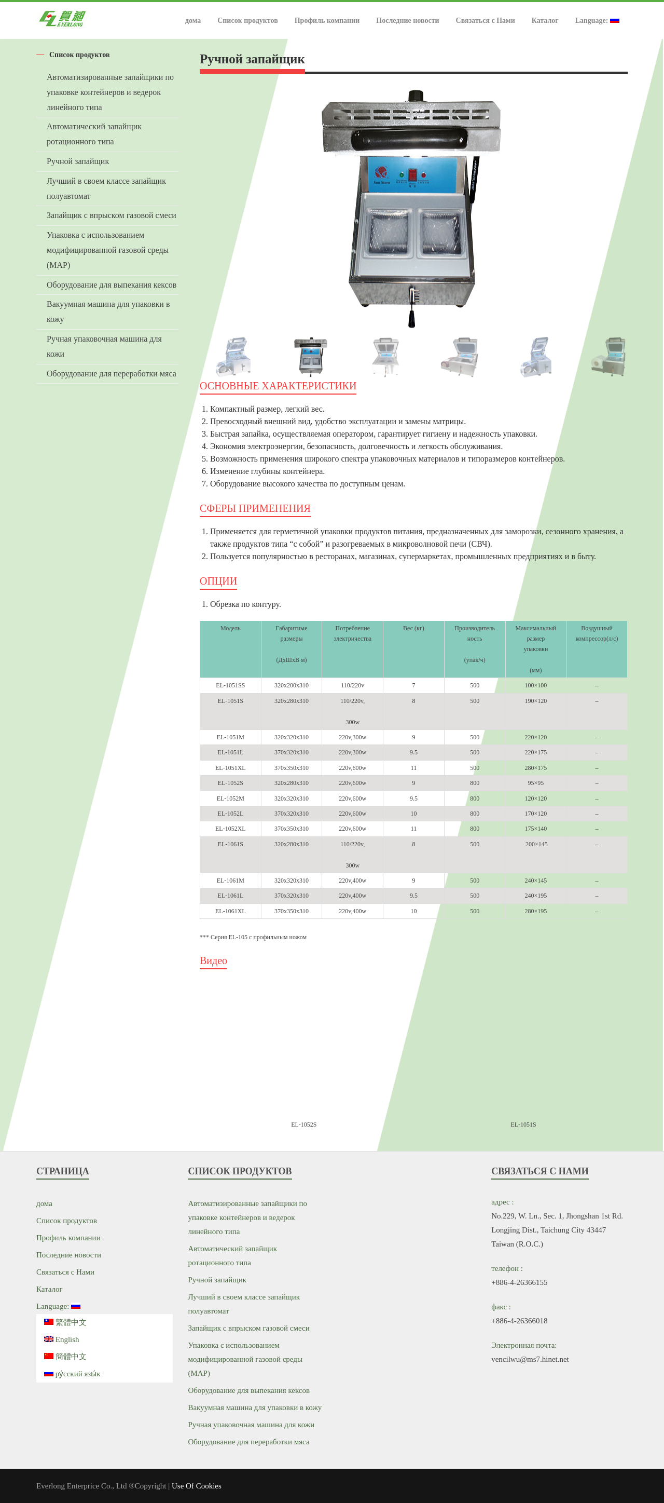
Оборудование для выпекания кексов (111, 284)
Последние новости (407, 20)
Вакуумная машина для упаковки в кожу (108, 311)
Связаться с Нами (485, 20)
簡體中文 (65, 1356)
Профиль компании (327, 20)
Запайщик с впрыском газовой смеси (111, 215)
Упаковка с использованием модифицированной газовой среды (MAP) (108, 250)
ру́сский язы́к (72, 1374)
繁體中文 (65, 1322)
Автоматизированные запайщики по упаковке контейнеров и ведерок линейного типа (110, 92)
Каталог (545, 20)
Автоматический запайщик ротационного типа (94, 134)
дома (193, 20)
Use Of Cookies (197, 1486)
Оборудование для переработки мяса (111, 373)
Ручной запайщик (78, 161)
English (61, 1339)
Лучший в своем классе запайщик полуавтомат (106, 188)
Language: (597, 20)
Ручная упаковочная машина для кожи (104, 346)
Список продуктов (247, 20)
